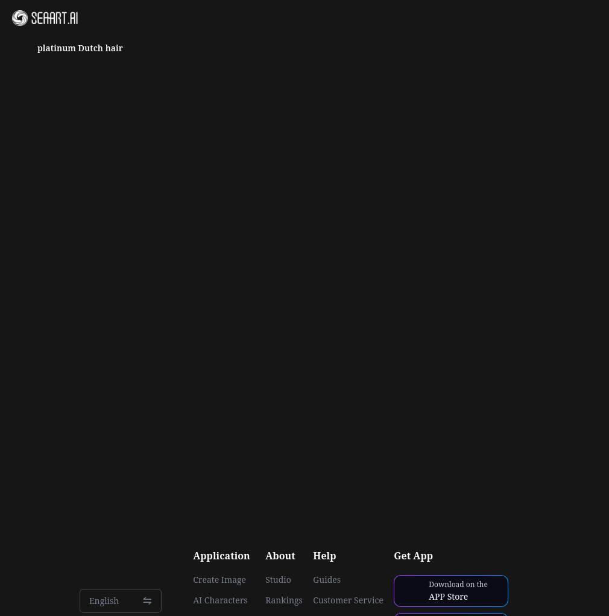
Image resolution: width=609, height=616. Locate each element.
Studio (278, 580)
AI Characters (220, 600)
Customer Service (348, 600)
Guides (327, 580)
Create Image (219, 580)
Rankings (284, 600)
